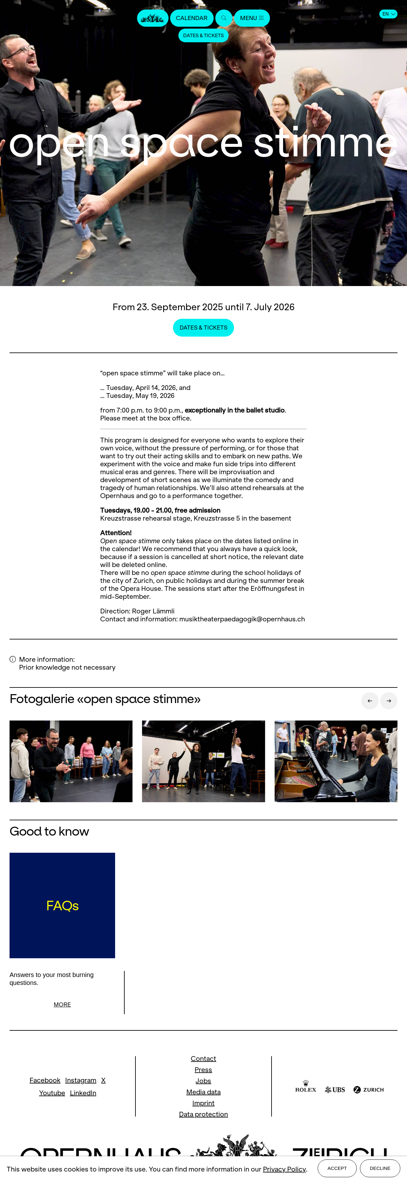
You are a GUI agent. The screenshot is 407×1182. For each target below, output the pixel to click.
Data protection (203, 1115)
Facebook (45, 1081)
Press (203, 1070)
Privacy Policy (284, 1170)
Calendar (190, 18)
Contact (203, 1059)
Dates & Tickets (203, 36)
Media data (203, 1093)
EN (389, 14)
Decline (380, 1169)
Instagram (80, 1081)
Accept (337, 1169)
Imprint (203, 1104)
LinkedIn (83, 1093)
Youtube (52, 1093)
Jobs (203, 1081)
